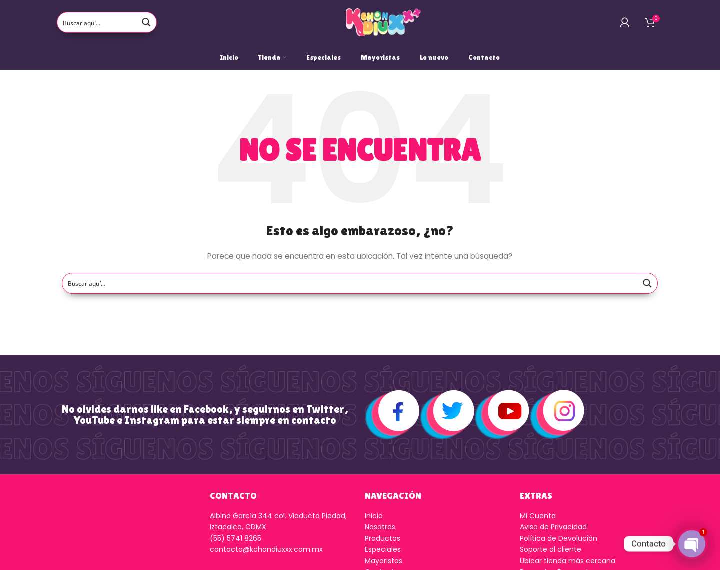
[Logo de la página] (383, 22)
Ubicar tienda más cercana (568, 561)
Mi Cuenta (538, 516)
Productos (382, 539)
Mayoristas (383, 561)
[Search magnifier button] (146, 22)
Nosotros (380, 527)
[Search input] (97, 22)
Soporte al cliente (551, 549)
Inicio (374, 516)
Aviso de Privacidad (553, 527)
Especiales (383, 549)
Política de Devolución (559, 539)
